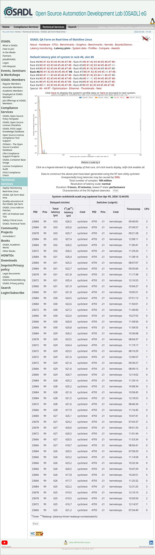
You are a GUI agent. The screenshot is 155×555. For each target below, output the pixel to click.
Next (99, 88)
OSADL (6, 41)
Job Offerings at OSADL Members (14, 102)
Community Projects (9, 230)
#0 (42, 61)
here (53, 93)
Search (6, 288)
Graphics (81, 44)
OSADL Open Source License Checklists (13, 124)
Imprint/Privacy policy (120, 27)
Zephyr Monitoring (12, 187)
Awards (115, 48)
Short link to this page (146, 547)
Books (5, 241)
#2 (49, 61)
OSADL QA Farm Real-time (53, 31)
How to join (8, 48)
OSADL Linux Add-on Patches (13, 209)
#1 (45, 61)
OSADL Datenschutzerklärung (14, 278)
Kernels (109, 44)
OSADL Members (13, 80)
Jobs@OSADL (9, 59)
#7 (66, 61)
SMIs (117, 177)
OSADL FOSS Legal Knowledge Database (13, 130)
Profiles (92, 48)
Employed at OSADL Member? (13, 95)
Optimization (59, 88)
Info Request (9, 66)
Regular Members (12, 83)
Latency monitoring (41, 48)
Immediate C (9, 236)
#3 (52, 61)
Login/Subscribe (144, 27)
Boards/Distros (123, 44)
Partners (7, 55)
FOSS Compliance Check (11, 174)
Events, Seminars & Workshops (13, 73)
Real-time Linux (10, 191)
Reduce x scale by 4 (90, 162)
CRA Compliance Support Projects (11, 155)
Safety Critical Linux (13, 220)
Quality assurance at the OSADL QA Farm (13, 202)
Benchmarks (67, 44)
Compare (104, 48)
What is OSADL (10, 45)
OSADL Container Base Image (14, 161)
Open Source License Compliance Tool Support (13, 138)
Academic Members (13, 90)
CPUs (55, 44)
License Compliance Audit (13, 167)
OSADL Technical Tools (14, 223)
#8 (70, 61)
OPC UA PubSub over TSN (13, 215)
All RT (47, 88)
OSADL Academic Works (11, 246)
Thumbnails (87, 88)
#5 (59, 61)
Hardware (44, 44)
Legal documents (11, 273)
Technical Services (31, 31)
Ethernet (74, 88)
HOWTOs (7, 255)
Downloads (9, 260)
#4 (56, 61)
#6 (63, 61)
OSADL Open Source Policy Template (13, 117)
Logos (6, 62)
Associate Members (13, 87)
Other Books (9, 251)
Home (101, 27)
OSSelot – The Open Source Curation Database (13, 147)
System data (79, 48)
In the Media (9, 52)
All (40, 88)
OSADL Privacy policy (13, 283)
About (33, 44)
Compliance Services (9, 110)
